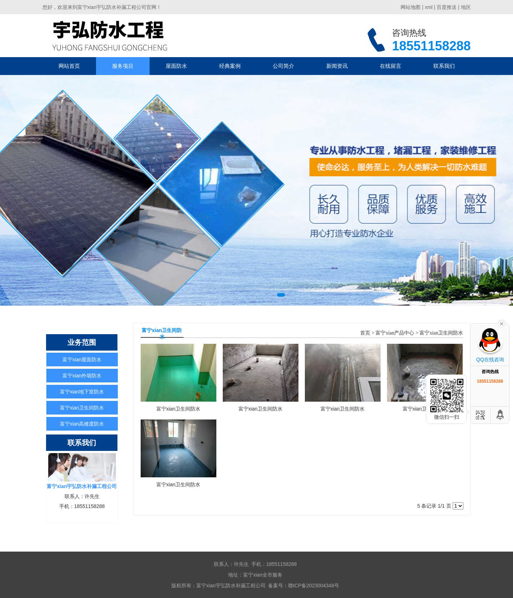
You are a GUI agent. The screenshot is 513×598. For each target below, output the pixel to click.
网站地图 (411, 7)
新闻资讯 (337, 66)
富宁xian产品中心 (395, 333)
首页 (365, 333)
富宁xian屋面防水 (82, 359)
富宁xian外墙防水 (82, 375)
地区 (466, 7)
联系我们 (444, 66)
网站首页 (69, 66)
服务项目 (123, 66)
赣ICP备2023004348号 (313, 585)
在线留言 (390, 66)
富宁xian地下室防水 (82, 392)
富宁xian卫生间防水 (82, 408)
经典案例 (230, 66)
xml (429, 7)
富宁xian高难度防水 (82, 424)
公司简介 (283, 66)
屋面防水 (176, 66)
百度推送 (447, 7)
